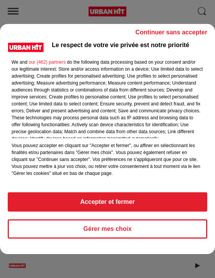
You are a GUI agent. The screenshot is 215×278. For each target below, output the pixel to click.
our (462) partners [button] (47, 62)
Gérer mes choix (107, 228)
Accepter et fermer (107, 201)
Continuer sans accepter (171, 32)
